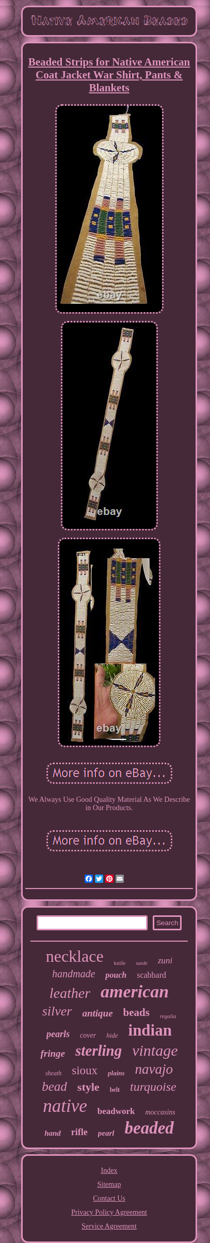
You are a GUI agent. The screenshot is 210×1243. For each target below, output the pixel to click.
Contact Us (109, 1198)
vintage (154, 1050)
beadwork (116, 1111)
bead (54, 1086)
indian (150, 1030)
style (88, 1086)
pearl (106, 1133)
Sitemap (109, 1184)
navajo (154, 1069)
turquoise (153, 1086)
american (135, 991)
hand (52, 1133)
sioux (85, 1070)
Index (109, 1170)
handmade (73, 973)
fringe (52, 1053)
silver (57, 1011)
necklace (75, 956)
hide (112, 1035)
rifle (79, 1132)
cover (88, 1035)
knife (120, 963)
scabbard (151, 975)
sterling (98, 1050)
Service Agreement (109, 1226)
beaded (149, 1128)
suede (142, 963)
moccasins (160, 1112)
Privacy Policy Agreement (109, 1212)
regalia (168, 1016)
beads (136, 1012)
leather (70, 993)
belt (115, 1089)
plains (116, 1073)
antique (97, 1013)
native (65, 1106)
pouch (115, 975)
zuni (165, 960)
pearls (58, 1034)
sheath (53, 1073)
